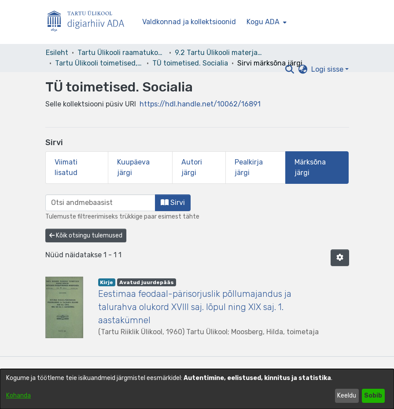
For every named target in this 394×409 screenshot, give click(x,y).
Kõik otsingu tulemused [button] (85, 235)
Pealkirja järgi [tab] (249, 167)
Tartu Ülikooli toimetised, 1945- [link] (99, 63)
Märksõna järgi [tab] (310, 167)
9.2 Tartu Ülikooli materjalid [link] (219, 52)
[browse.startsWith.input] (100, 202)
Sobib (373, 395)
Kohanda (18, 395)
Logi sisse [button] (328, 69)
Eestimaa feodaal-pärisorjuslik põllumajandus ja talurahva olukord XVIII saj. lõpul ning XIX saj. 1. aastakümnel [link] (194, 306)
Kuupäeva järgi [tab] (133, 167)
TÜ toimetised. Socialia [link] (190, 63)
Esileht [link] (57, 52)
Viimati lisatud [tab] (66, 167)
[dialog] (197, 389)
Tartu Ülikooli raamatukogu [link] (121, 52)
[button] (289, 69)
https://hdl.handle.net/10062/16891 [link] (200, 104)
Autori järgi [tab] (191, 167)
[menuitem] (266, 22)
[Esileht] (89, 22)
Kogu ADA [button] (263, 22)
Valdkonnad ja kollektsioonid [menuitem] (189, 22)
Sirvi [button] (173, 202)
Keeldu (346, 395)
